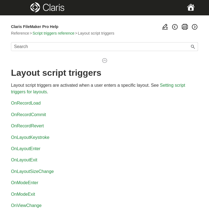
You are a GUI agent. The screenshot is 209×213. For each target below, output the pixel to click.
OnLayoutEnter (25, 148)
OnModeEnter (24, 182)
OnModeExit (23, 194)
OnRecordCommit (28, 114)
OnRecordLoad (26, 103)
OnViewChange (26, 205)
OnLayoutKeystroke (30, 137)
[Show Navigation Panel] (20, 7)
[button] (193, 46)
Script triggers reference (53, 33)
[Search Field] (104, 46)
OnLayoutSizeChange (32, 171)
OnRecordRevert (27, 126)
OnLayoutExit (24, 160)
